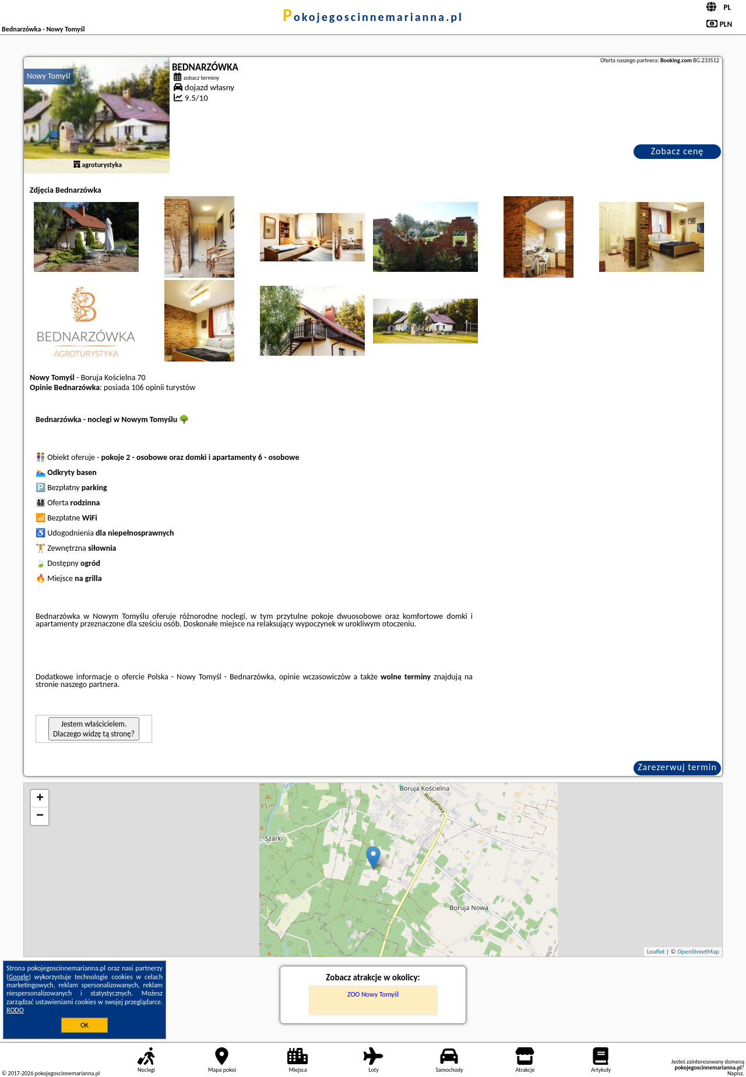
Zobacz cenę (677, 151)
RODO (15, 1010)
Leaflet (655, 951)
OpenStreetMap (698, 951)
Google (19, 977)
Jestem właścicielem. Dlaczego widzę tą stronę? (94, 729)
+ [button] (40, 798)
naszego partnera (89, 684)
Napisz (735, 1073)
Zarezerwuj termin (677, 767)
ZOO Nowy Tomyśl (373, 994)
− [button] (40, 816)
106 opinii (147, 387)
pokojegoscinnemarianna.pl (373, 17)
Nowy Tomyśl (49, 76)
